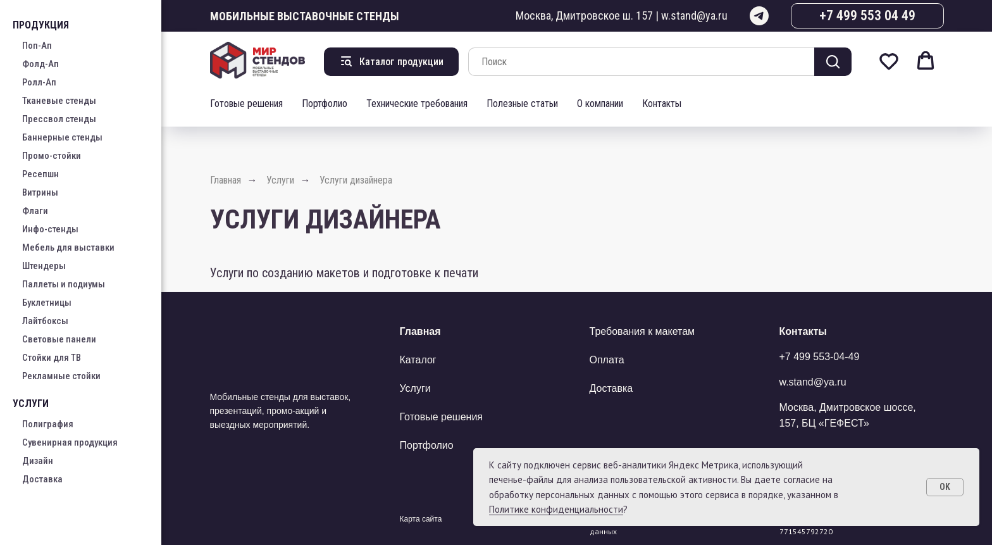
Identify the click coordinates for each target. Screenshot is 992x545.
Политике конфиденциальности (556, 509)
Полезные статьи (522, 103)
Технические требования (417, 103)
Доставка (42, 479)
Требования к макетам (642, 331)
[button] (888, 60)
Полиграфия (47, 424)
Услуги (280, 180)
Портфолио (324, 103)
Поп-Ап (37, 45)
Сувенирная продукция (70, 442)
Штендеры (44, 266)
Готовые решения (246, 103)
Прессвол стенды (59, 119)
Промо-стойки (51, 155)
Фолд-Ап (40, 64)
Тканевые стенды (59, 100)
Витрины (40, 192)
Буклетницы (46, 302)
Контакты (661, 103)
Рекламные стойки (61, 376)
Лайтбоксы (45, 321)
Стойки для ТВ (51, 357)
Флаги (35, 210)
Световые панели (59, 339)
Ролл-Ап (39, 82)
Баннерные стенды (62, 137)
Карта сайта (421, 519)
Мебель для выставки (68, 247)
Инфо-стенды (50, 229)
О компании (600, 103)
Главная (225, 180)
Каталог (418, 359)
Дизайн (37, 461)
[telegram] (759, 15)
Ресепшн (40, 174)
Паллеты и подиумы (63, 284)
